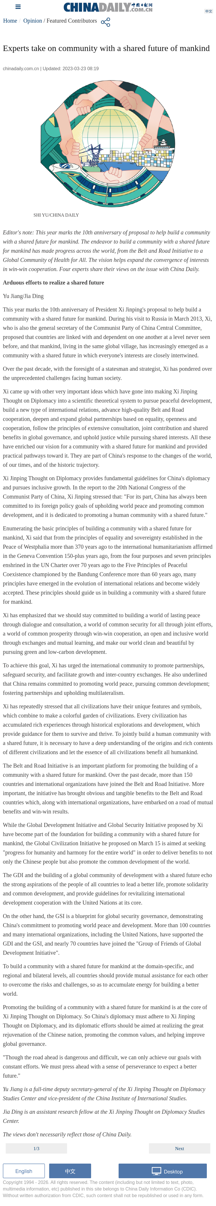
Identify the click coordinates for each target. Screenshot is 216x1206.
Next (179, 1148)
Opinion (32, 20)
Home (10, 20)
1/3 (36, 1148)
